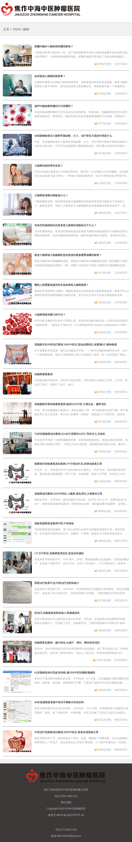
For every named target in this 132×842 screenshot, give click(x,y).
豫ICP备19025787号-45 (70, 815)
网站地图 (66, 802)
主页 (6, 29)
